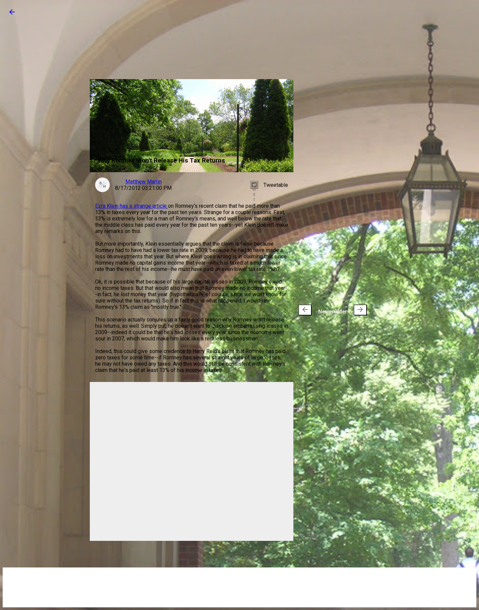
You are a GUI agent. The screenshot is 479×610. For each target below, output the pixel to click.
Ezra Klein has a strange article (131, 206)
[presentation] (305, 310)
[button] (12, 14)
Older (350, 310)
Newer (316, 310)
